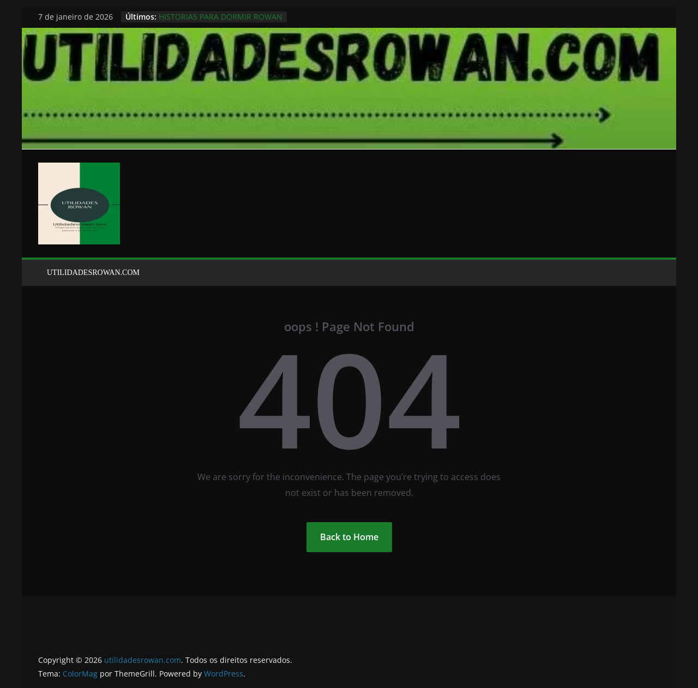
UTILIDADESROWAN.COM (93, 272)
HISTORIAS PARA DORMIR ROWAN (220, 16)
